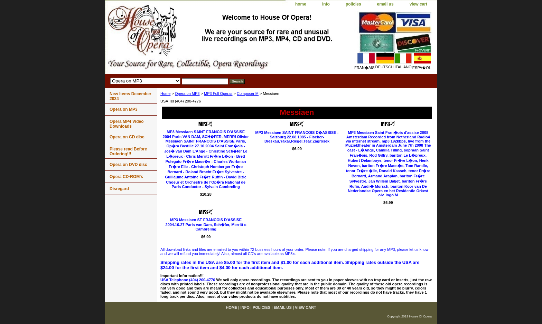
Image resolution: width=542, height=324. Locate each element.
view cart (418, 4)
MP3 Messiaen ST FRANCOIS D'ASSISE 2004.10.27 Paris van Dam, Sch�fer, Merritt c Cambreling (206, 224)
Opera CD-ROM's (126, 176)
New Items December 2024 (130, 96)
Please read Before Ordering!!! (128, 151)
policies (353, 4)
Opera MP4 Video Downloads (126, 124)
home (300, 4)
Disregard (119, 188)
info (326, 4)
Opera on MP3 (187, 93)
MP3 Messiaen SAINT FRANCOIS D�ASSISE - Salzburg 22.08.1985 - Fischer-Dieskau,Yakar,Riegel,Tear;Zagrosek (297, 136)
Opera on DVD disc (128, 164)
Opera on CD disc (127, 137)
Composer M (248, 93)
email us (385, 4)
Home (165, 93)
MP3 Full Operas (218, 93)
